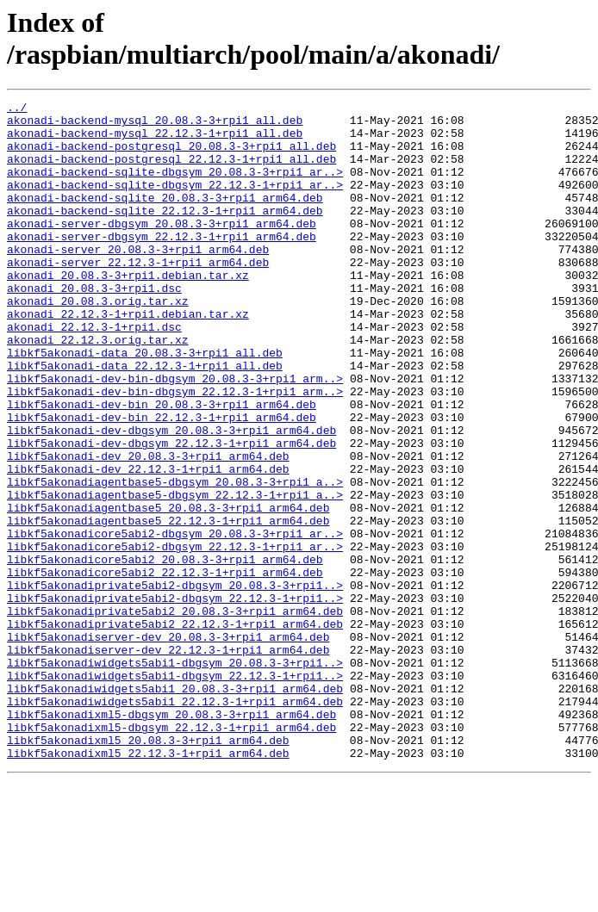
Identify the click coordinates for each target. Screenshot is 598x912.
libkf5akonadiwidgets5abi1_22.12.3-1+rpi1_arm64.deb (175, 822)
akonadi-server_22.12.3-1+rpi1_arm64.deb (138, 295)
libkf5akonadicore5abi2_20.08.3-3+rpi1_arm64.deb (165, 652)
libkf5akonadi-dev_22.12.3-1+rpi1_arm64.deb (148, 543)
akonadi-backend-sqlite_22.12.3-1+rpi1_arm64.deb (165, 233)
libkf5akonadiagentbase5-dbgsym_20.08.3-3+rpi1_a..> (175, 559)
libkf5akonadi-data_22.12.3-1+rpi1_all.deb (145, 419)
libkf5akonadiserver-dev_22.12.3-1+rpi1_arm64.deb (168, 760)
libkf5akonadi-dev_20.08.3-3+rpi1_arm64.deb (148, 528)
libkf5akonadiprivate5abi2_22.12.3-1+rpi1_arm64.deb (175, 729)
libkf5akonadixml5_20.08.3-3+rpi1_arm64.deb (148, 869)
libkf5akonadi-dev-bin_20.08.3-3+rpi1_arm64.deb (161, 466)
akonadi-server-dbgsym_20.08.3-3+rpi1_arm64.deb (161, 249)
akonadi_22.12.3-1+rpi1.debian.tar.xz (128, 357)
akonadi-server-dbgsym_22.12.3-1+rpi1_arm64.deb (161, 264)
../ (17, 109)
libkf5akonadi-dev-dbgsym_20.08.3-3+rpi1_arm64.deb (171, 497)
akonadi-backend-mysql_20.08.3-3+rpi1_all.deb (154, 125)
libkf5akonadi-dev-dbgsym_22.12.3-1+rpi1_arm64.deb (171, 512)
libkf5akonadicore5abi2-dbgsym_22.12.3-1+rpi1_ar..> (175, 636)
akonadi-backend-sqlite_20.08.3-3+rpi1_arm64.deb (165, 218)
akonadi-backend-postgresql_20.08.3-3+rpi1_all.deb (171, 156)
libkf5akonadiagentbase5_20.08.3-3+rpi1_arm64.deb (168, 590)
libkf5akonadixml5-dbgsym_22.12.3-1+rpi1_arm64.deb (171, 853)
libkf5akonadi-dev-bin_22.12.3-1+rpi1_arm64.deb (161, 481)
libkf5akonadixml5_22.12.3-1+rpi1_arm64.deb (148, 884)
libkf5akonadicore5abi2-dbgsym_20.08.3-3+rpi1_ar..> (175, 621)
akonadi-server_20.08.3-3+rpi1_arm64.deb (138, 280)
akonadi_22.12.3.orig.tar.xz (98, 388)
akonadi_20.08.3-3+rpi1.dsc (94, 326)
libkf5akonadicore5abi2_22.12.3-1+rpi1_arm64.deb (165, 667)
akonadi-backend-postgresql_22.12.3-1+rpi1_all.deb (171, 171)
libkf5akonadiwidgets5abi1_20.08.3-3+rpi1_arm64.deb (175, 807)
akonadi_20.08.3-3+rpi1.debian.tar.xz (128, 311)
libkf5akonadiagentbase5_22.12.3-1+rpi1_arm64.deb (168, 605)
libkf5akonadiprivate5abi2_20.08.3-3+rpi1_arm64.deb (175, 714)
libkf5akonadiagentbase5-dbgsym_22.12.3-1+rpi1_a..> (175, 574)
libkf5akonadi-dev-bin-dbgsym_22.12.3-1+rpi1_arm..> (175, 450)
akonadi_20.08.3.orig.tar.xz (98, 342)
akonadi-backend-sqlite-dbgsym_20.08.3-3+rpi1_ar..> (175, 187)
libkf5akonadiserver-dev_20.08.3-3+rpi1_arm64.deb (168, 745)
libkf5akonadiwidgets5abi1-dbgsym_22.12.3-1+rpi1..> (175, 791)
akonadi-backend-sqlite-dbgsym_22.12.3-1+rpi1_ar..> (175, 202)
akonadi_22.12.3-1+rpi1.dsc (94, 373)
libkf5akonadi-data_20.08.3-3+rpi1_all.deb (145, 404)
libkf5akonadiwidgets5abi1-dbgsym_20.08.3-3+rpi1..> (175, 776)
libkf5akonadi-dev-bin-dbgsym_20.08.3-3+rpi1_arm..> (175, 435)
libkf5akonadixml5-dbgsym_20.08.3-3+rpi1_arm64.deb (171, 838)
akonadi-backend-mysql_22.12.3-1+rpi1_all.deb (154, 140)
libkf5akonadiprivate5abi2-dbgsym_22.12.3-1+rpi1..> (175, 698)
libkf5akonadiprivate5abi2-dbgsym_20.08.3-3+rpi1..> (175, 683)
